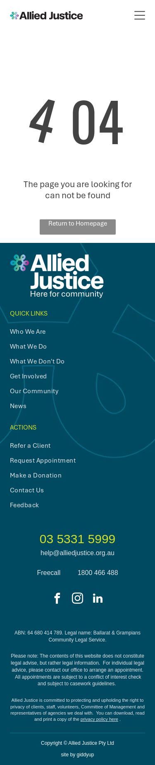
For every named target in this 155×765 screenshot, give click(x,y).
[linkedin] (98, 599)
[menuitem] (70, 331)
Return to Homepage (77, 223)
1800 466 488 (98, 572)
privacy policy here (99, 719)
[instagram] (78, 599)
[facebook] (57, 599)
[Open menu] (139, 15)
